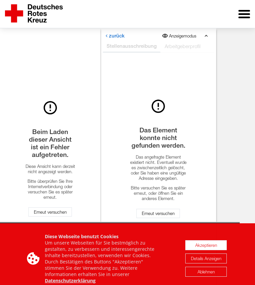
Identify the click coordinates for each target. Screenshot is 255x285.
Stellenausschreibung (132, 46)
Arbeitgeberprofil (183, 46)
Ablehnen (206, 274)
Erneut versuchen (50, 212)
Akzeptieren (206, 247)
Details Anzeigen (206, 261)
